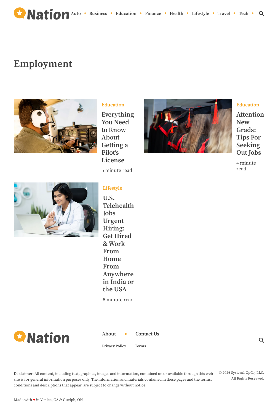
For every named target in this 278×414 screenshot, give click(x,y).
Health (176, 13)
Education (126, 13)
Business (98, 13)
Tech (243, 13)
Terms (140, 346)
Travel (224, 13)
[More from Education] (117, 105)
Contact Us (147, 334)
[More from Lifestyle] (118, 188)
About (109, 334)
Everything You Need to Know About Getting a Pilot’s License (117, 138)
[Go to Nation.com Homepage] (41, 13)
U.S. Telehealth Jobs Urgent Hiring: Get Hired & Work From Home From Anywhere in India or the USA (118, 244)
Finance (153, 13)
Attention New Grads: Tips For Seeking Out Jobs (250, 134)
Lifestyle (200, 13)
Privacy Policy (114, 346)
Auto (76, 13)
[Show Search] (261, 13)
